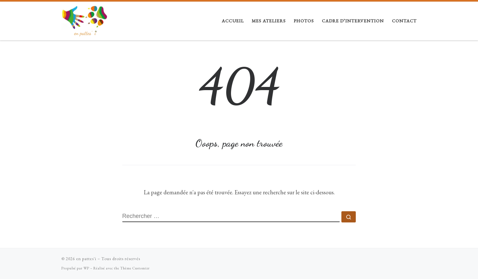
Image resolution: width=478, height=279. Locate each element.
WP (86, 268)
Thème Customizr (135, 268)
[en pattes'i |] (84, 19)
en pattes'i (86, 258)
